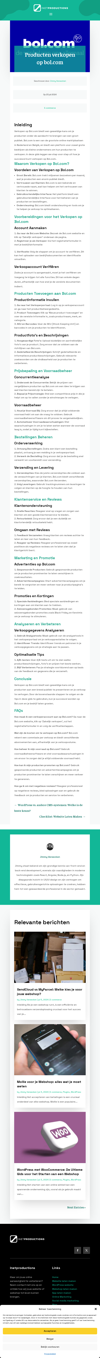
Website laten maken (64, 1281)
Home (55, 1277)
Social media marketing (65, 1300)
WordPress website (62, 1284)
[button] (95, 1309)
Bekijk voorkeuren (50, 1346)
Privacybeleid (50, 1354)
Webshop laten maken (64, 1288)
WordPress (76, 1092)
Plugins (66, 1092)
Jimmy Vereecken (58, 81)
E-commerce (50, 108)
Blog (54, 1304)
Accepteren (50, 1331)
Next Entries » (76, 1207)
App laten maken (61, 1292)
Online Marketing (61, 1296)
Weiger (50, 1339)
